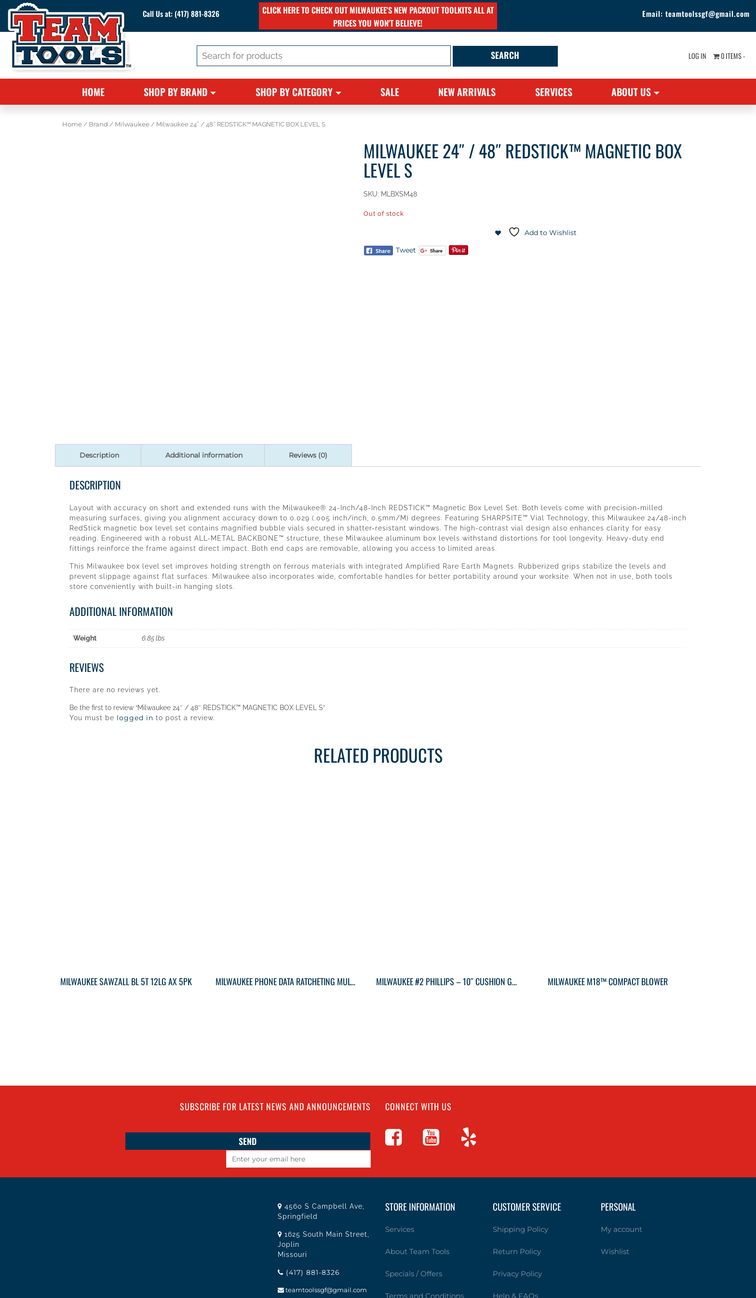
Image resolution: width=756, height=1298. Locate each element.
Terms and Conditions (419, 1271)
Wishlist (613, 1231)
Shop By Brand (175, 91)
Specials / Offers (409, 1251)
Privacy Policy (514, 1251)
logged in (135, 717)
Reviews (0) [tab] (308, 455)
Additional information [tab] (204, 455)
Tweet (406, 250)
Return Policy (514, 1231)
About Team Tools (412, 1231)
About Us (631, 91)
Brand (98, 124)
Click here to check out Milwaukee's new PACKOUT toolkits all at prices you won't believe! (378, 16)
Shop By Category (294, 91)
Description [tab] (99, 455)
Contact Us (402, 1291)
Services (553, 91)
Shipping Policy (517, 1211)
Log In (688, 58)
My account (619, 1211)
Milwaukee (132, 124)
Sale (389, 91)
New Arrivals (467, 91)
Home (93, 91)
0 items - (725, 58)
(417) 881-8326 (206, 14)
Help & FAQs (512, 1271)
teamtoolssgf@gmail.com (691, 14)
